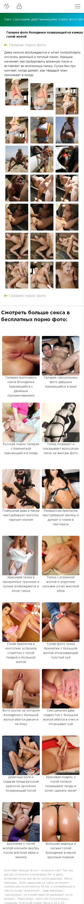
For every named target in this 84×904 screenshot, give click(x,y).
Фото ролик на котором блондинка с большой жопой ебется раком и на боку (21, 693)
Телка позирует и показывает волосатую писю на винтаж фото (61, 427)
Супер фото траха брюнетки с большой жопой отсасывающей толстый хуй (61, 627)
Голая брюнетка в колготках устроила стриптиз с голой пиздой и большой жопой (21, 627)
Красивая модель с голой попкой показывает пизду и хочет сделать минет (61, 760)
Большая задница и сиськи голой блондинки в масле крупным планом (61, 827)
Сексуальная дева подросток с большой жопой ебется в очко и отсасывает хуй (61, 693)
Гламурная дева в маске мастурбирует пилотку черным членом (21, 494)
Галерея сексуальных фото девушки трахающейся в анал (61, 360)
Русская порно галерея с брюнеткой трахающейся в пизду (21, 427)
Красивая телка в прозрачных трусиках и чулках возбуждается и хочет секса (21, 560)
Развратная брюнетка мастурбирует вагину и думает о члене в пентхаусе (61, 494)
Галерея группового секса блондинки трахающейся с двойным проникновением (21, 360)
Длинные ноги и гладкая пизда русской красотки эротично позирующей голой (21, 760)
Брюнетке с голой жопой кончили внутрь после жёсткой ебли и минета (21, 827)
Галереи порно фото (27, 45)
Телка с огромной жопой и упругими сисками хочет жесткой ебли (61, 560)
